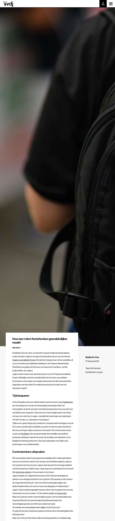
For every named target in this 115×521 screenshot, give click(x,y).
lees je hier (62, 493)
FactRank (25, 433)
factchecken (95, 368)
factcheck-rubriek (23, 472)
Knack (100, 372)
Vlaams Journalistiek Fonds (23, 360)
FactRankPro (91, 372)
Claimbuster (67, 402)
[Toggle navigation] (111, 3)
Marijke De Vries (92, 357)
